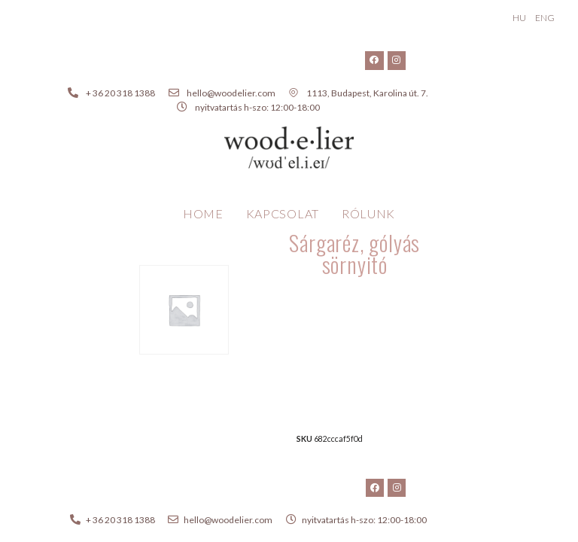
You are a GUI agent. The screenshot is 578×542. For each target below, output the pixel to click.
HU (519, 17)
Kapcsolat (282, 213)
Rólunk (368, 213)
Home (203, 213)
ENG (545, 17)
